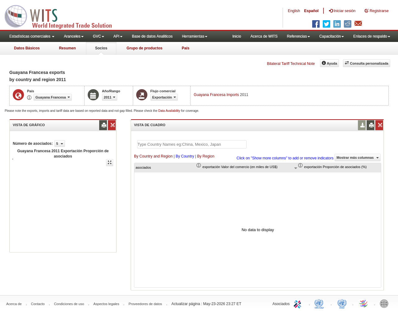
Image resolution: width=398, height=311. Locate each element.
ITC (298, 303)
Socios (101, 48)
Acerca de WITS (263, 36)
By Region (205, 156)
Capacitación (331, 36)
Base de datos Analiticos (152, 36)
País (185, 48)
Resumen (67, 48)
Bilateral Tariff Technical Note (291, 64)
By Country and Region (153, 156)
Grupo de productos (144, 48)
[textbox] (192, 144)
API (118, 36)
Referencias (298, 36)
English (294, 11)
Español (311, 11)
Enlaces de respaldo (371, 36)
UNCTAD (320, 303)
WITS (62, 15)
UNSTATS (342, 303)
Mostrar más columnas (357, 157)
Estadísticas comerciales (31, 36)
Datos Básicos (27, 48)
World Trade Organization (364, 303)
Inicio (236, 36)
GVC (98, 36)
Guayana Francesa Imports (216, 95)
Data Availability (169, 110)
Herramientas (194, 36)
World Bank (385, 303)
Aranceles (73, 36)
